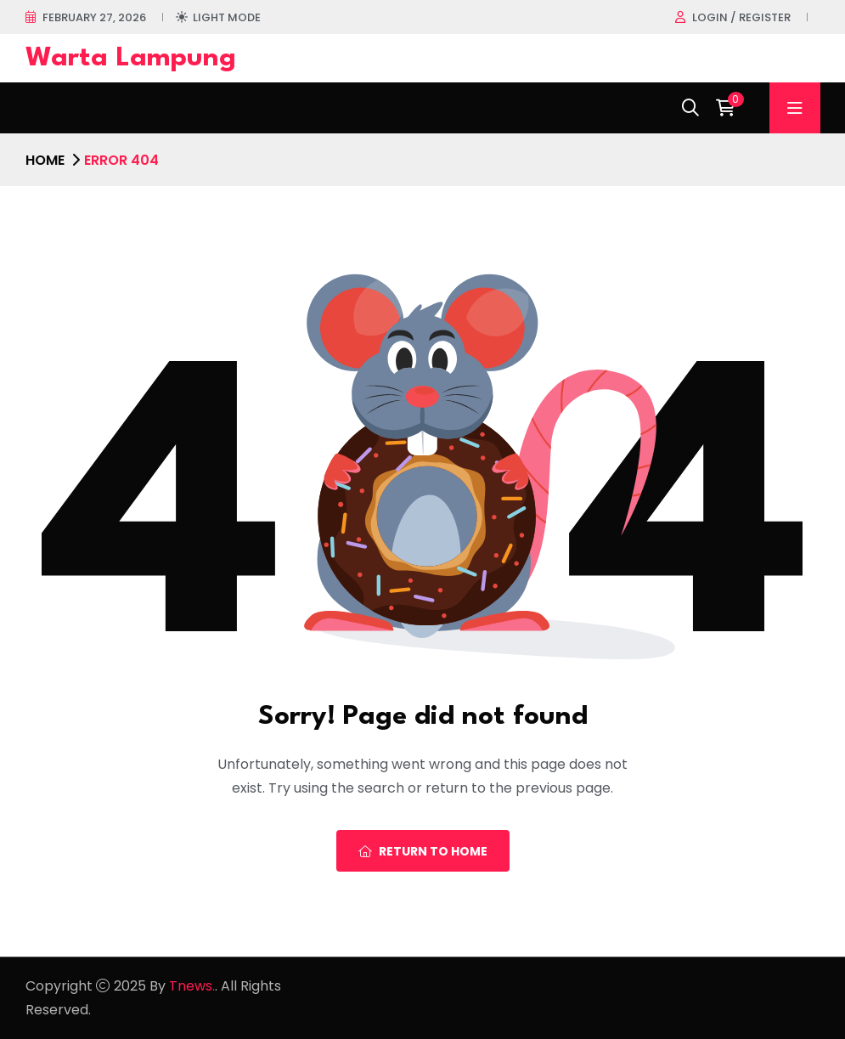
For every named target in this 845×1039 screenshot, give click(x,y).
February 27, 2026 (94, 17)
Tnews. (192, 986)
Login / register (741, 17)
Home (45, 160)
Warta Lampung (130, 58)
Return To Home (422, 851)
